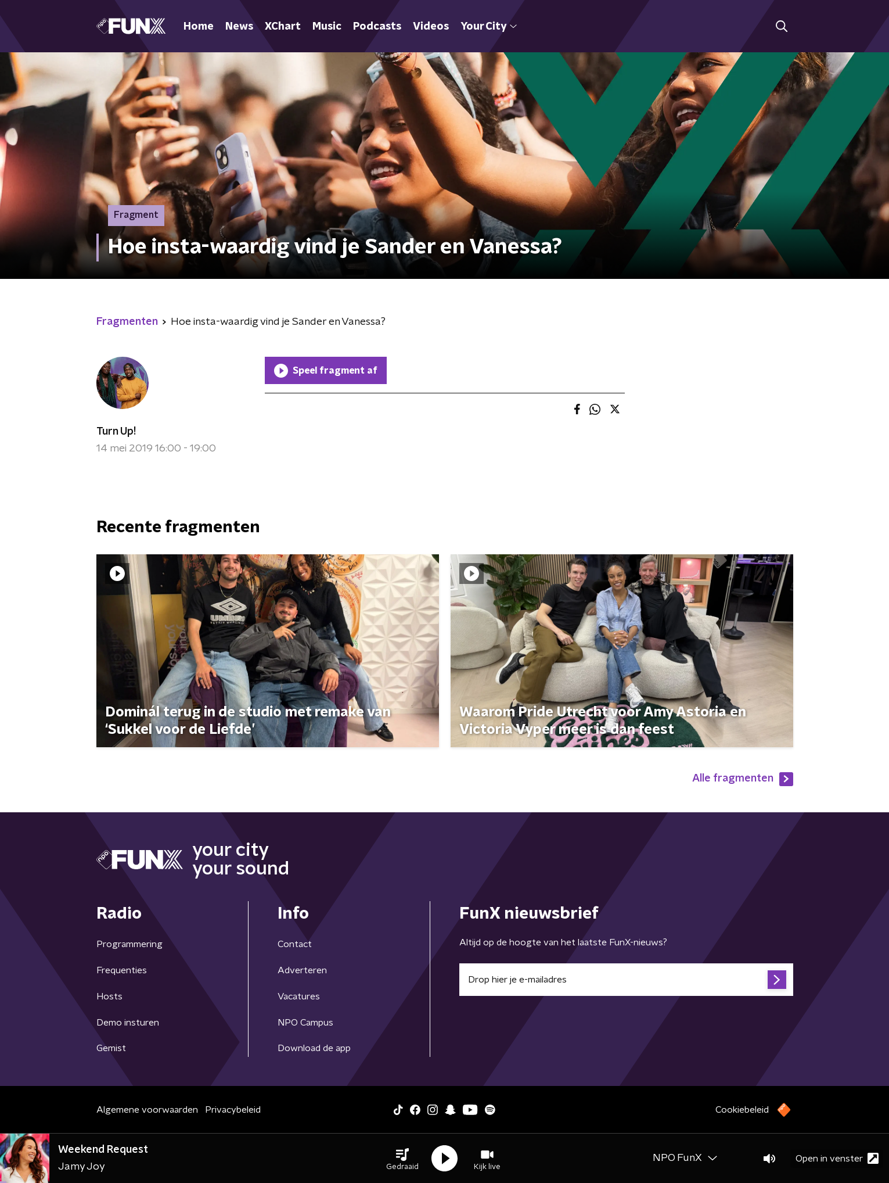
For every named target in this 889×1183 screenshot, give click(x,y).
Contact (295, 944)
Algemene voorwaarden (147, 1109)
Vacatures (299, 996)
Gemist (111, 1048)
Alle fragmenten (742, 779)
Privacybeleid (233, 1109)
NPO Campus (305, 1022)
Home (198, 26)
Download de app (314, 1048)
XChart (283, 26)
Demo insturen (127, 1022)
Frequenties (121, 970)
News (239, 26)
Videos (431, 26)
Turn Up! (116, 431)
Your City (488, 26)
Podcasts (377, 26)
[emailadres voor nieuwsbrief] (626, 979)
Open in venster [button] (837, 1158)
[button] (402, 1158)
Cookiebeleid (742, 1109)
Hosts (109, 996)
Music (326, 26)
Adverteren (302, 970)
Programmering (129, 944)
